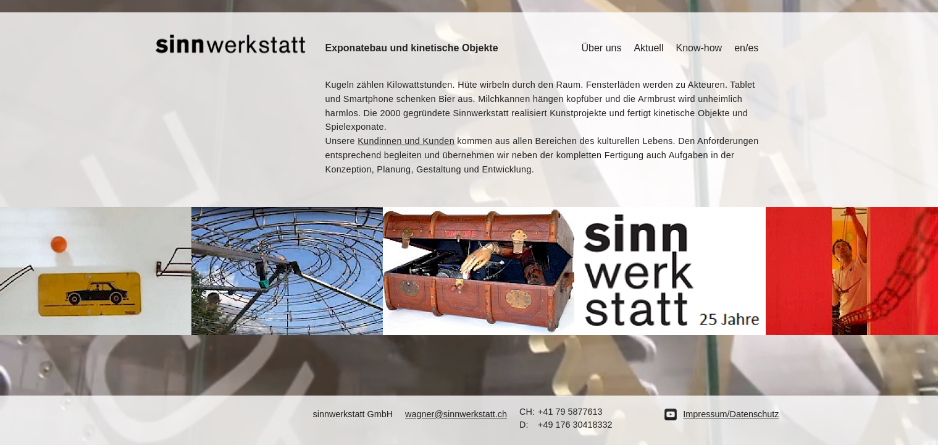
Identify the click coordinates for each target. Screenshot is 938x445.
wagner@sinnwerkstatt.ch (456, 414)
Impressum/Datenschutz (731, 414)
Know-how (699, 48)
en (739, 48)
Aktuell (648, 48)
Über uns (602, 48)
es (753, 48)
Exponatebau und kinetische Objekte (411, 48)
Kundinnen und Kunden (406, 141)
